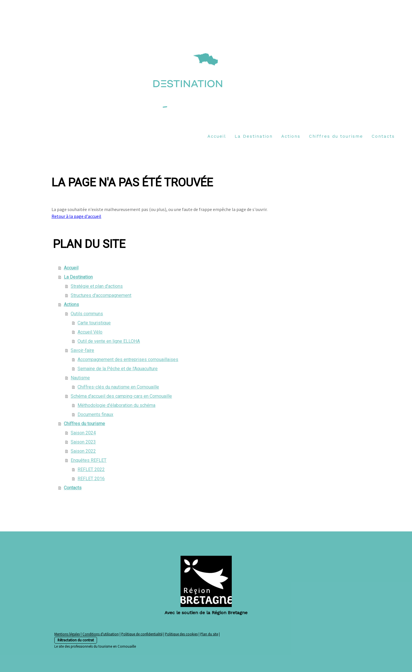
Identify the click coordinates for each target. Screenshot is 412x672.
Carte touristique (94, 323)
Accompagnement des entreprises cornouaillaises (128, 359)
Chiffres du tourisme (336, 136)
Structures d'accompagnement (101, 295)
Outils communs (87, 313)
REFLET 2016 (91, 478)
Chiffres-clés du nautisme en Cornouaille (118, 387)
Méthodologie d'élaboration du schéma (116, 405)
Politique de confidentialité (142, 634)
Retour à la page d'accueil (76, 216)
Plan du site (209, 634)
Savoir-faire (82, 350)
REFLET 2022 (91, 469)
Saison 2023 (83, 442)
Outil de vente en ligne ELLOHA (109, 341)
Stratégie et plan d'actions (97, 286)
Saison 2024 (83, 432)
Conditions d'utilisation (100, 634)
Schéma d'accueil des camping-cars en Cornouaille (121, 396)
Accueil (216, 136)
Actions (290, 136)
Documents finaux (95, 414)
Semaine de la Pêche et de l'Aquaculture (118, 368)
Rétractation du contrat (76, 640)
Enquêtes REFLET (88, 460)
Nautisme (80, 378)
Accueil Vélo (90, 332)
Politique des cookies (181, 634)
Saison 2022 (83, 451)
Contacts (383, 136)
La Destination (254, 136)
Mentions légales (67, 634)
